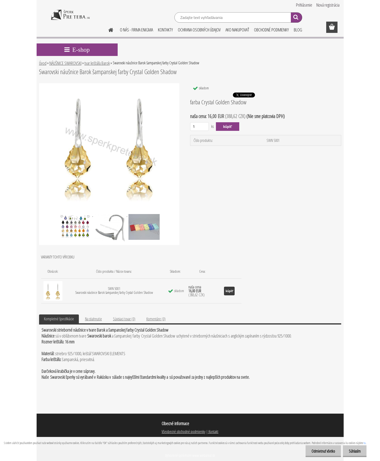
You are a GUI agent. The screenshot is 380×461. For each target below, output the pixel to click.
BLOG (298, 30)
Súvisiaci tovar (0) (124, 319)
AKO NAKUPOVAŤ (237, 30)
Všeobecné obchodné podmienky (183, 431)
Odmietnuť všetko (322, 451)
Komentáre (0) (156, 319)
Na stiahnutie (93, 319)
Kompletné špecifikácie (59, 319)
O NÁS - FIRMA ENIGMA (136, 30)
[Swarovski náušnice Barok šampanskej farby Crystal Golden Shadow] (109, 85)
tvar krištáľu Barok (97, 63)
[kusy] (199, 126)
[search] (296, 18)
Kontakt (213, 431)
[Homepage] (108, 29)
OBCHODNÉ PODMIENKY (271, 30)
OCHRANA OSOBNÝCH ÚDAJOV (199, 30)
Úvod (42, 63)
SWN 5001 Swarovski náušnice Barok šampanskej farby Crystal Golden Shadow (114, 290)
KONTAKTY (165, 30)
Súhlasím (354, 451)
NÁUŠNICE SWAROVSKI (65, 63)
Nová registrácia (327, 5)
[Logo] (70, 18)
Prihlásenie (304, 5)
